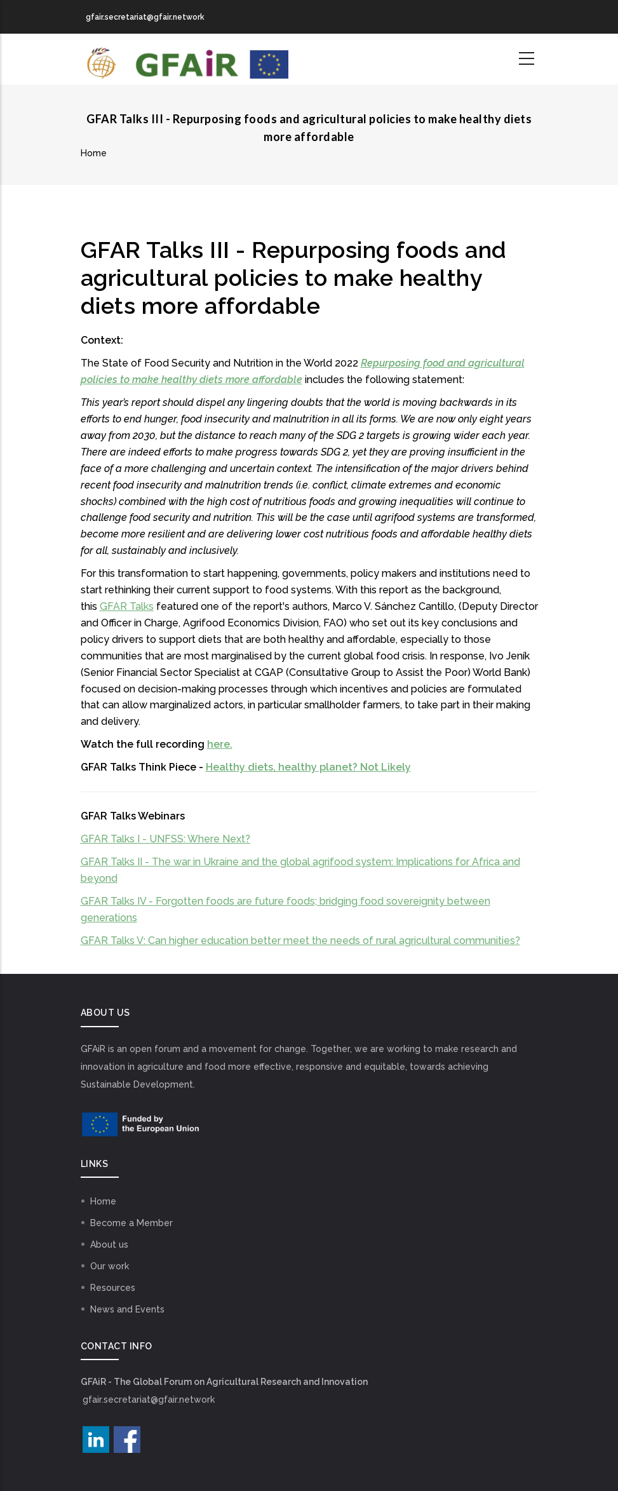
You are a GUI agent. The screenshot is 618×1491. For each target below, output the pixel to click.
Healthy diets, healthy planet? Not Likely (308, 767)
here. (219, 744)
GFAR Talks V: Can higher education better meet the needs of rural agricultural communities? (300, 940)
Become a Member (131, 1223)
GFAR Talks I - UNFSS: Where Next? (165, 839)
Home (94, 153)
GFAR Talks (127, 606)
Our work (109, 1266)
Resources (112, 1288)
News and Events (127, 1309)
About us (109, 1244)
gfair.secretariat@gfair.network (149, 1399)
